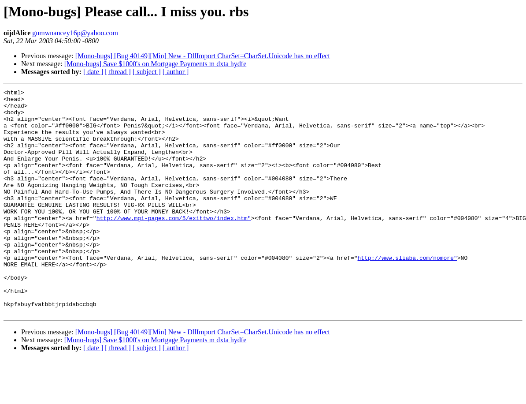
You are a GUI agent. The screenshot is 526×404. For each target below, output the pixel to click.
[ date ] (93, 71)
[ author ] (176, 71)
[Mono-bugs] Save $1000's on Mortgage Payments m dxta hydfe (155, 63)
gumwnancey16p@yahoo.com (75, 33)
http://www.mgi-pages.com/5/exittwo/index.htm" (173, 244)
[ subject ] (147, 71)
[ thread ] (118, 71)
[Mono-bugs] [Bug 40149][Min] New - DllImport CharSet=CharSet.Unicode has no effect (202, 56)
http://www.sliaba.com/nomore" (407, 292)
